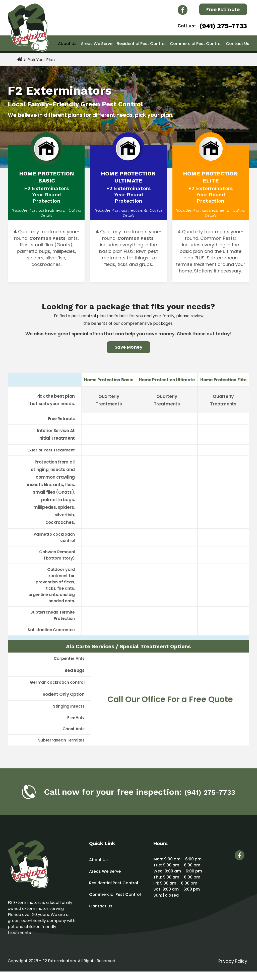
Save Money (128, 347)
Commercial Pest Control (196, 44)
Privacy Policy (232, 961)
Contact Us (237, 44)
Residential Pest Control (141, 44)
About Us (67, 44)
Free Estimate (223, 9)
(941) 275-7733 (223, 26)
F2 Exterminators (59, 961)
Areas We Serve (96, 44)
